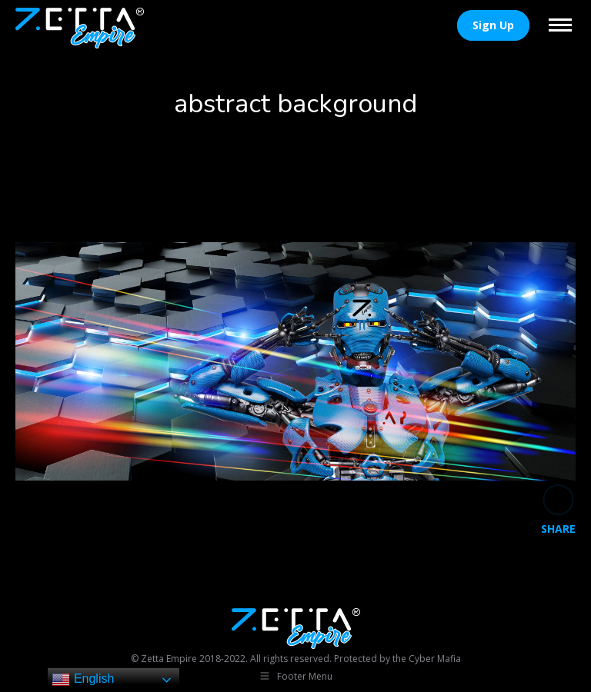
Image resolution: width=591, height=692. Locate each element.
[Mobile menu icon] (560, 25)
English (83, 679)
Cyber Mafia (435, 658)
